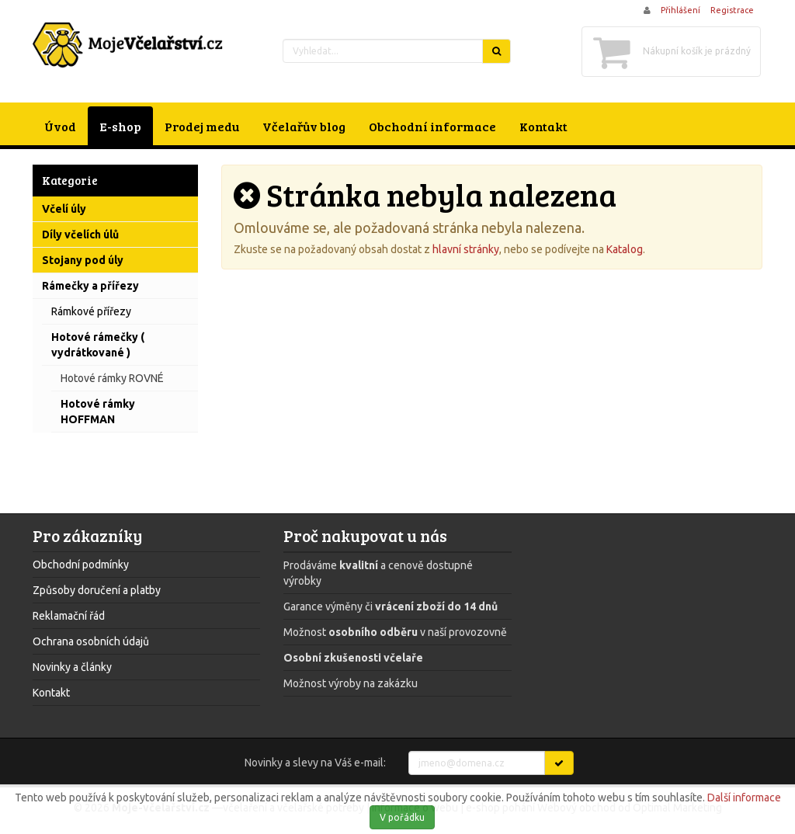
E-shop (120, 126)
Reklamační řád (69, 616)
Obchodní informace (432, 126)
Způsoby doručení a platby (97, 590)
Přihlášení (680, 10)
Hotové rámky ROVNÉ (112, 378)
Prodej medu (202, 126)
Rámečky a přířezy (90, 286)
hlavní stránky (465, 249)
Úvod (60, 126)
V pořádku (402, 817)
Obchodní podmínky (81, 564)
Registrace (732, 10)
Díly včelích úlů (80, 234)
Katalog (624, 249)
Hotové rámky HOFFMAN (98, 412)
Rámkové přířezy (91, 311)
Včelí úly (64, 209)
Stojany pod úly (82, 260)
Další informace (744, 797)
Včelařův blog (303, 126)
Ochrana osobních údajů (91, 641)
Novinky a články (72, 667)
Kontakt (543, 126)
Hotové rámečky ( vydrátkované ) (97, 345)
